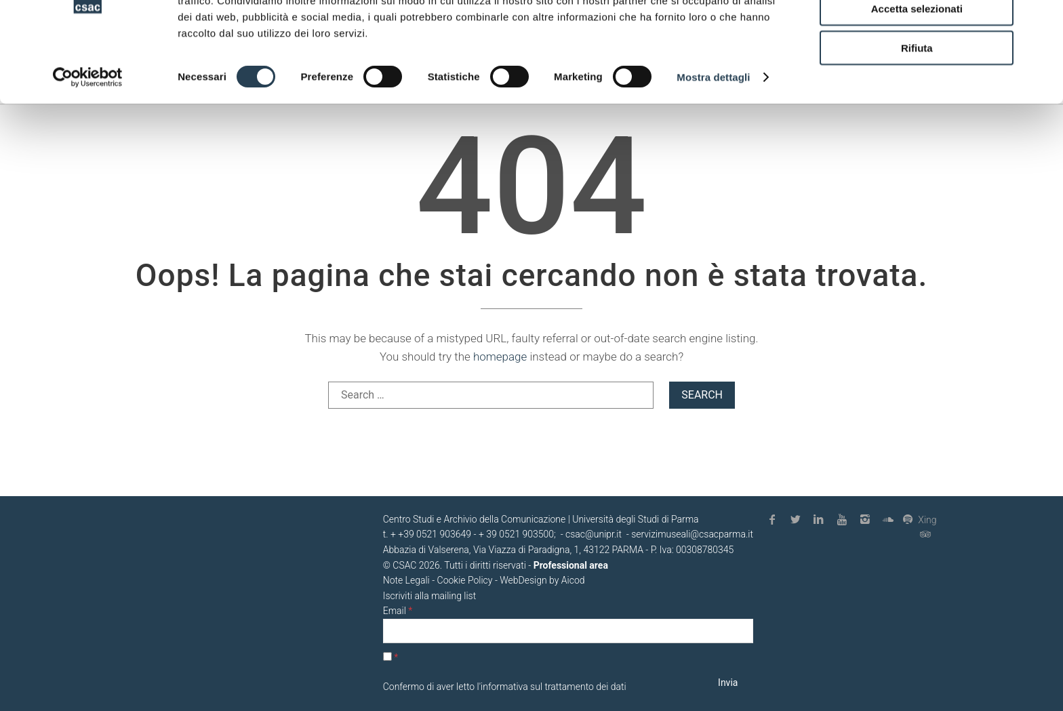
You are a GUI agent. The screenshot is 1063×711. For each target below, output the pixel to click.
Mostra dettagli (713, 142)
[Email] (568, 631)
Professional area (571, 565)
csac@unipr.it (593, 534)
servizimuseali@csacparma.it (692, 534)
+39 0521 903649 (434, 534)
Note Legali (406, 580)
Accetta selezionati (917, 73)
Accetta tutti (916, 33)
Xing (919, 519)
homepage (500, 356)
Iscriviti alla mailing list (429, 595)
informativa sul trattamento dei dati (553, 686)
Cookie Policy (465, 580)
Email (397, 610)
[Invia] (728, 683)
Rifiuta (917, 113)
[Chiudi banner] (1042, 21)
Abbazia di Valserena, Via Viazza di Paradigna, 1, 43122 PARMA (513, 549)
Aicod (573, 580)
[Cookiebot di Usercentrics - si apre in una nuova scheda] (87, 142)
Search (702, 394)
